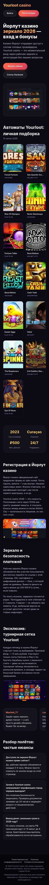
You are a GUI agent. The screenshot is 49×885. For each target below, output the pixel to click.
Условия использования (34, 862)
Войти (10, 13)
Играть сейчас (15, 66)
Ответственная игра (20, 860)
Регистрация (28, 13)
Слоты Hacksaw (15, 74)
